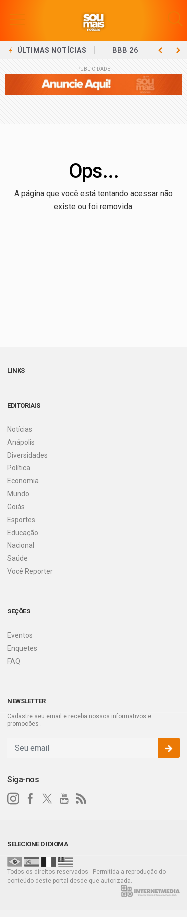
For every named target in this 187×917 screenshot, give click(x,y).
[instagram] (13, 799)
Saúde (17, 558)
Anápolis (21, 442)
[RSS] (81, 799)
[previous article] (178, 50)
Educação (22, 532)
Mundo (18, 494)
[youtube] (64, 799)
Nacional (20, 545)
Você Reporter (30, 571)
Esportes (21, 520)
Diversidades (27, 455)
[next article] (160, 50)
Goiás (16, 507)
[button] (17, 18)
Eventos (20, 635)
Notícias (19, 429)
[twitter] (47, 799)
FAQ (13, 661)
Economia (23, 481)
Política (18, 468)
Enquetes (22, 648)
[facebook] (30, 799)
